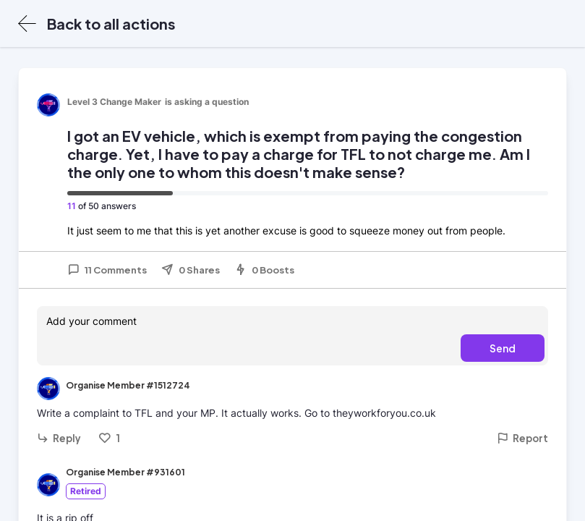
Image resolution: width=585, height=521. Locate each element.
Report (522, 438)
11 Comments (107, 270)
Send (503, 348)
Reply (59, 438)
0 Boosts (264, 270)
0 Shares (190, 270)
